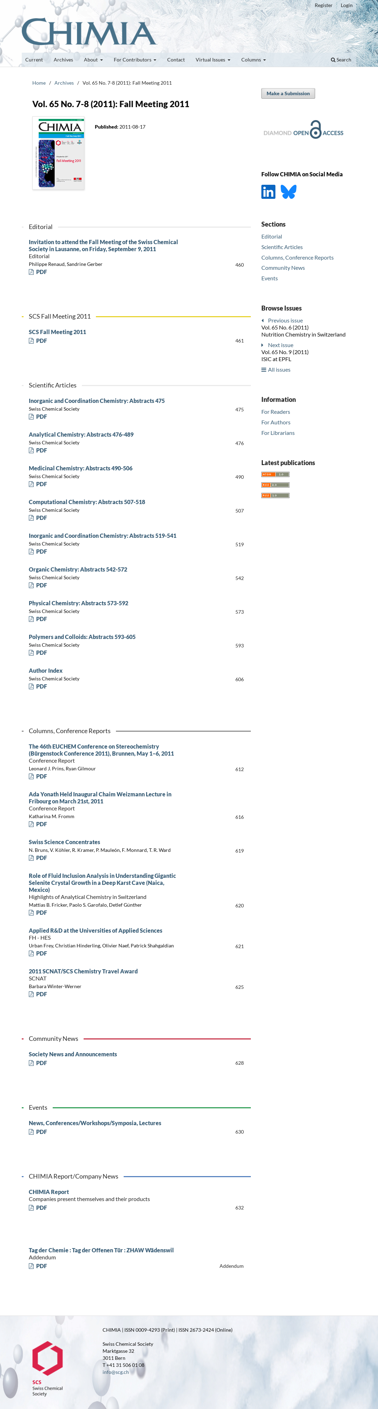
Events (269, 278)
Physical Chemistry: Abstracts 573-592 (78, 603)
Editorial (271, 236)
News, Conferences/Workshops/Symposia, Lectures (95, 1123)
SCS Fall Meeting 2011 (57, 331)
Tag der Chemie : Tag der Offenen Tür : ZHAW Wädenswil (105, 1254)
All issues (279, 369)
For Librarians (278, 432)
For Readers (275, 411)
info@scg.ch (116, 1372)
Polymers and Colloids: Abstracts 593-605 (82, 636)
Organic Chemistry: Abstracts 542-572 (78, 569)
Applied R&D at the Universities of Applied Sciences (105, 934)
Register (324, 5)
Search (341, 60)
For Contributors (133, 60)
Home (39, 83)
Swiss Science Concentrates (64, 842)
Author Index (46, 670)
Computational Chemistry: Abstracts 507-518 (87, 501)
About (91, 60)
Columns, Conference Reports (297, 257)
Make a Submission (288, 93)
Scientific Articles (282, 246)
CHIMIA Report (105, 1195)
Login (347, 5)
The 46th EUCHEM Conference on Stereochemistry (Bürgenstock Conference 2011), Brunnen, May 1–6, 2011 (105, 753)
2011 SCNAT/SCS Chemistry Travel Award (105, 975)
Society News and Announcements (73, 1054)
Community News (283, 267)
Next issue (280, 344)
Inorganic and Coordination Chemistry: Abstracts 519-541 (102, 535)
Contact (176, 60)
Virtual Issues (211, 60)
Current (34, 60)
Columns (251, 60)
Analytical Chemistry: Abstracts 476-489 (81, 434)
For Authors (276, 422)
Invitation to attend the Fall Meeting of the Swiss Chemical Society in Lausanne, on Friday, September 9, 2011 (105, 249)
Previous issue (285, 320)
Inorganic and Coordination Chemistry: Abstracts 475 (97, 400)
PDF (41, 271)
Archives (63, 60)
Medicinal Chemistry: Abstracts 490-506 (80, 468)
